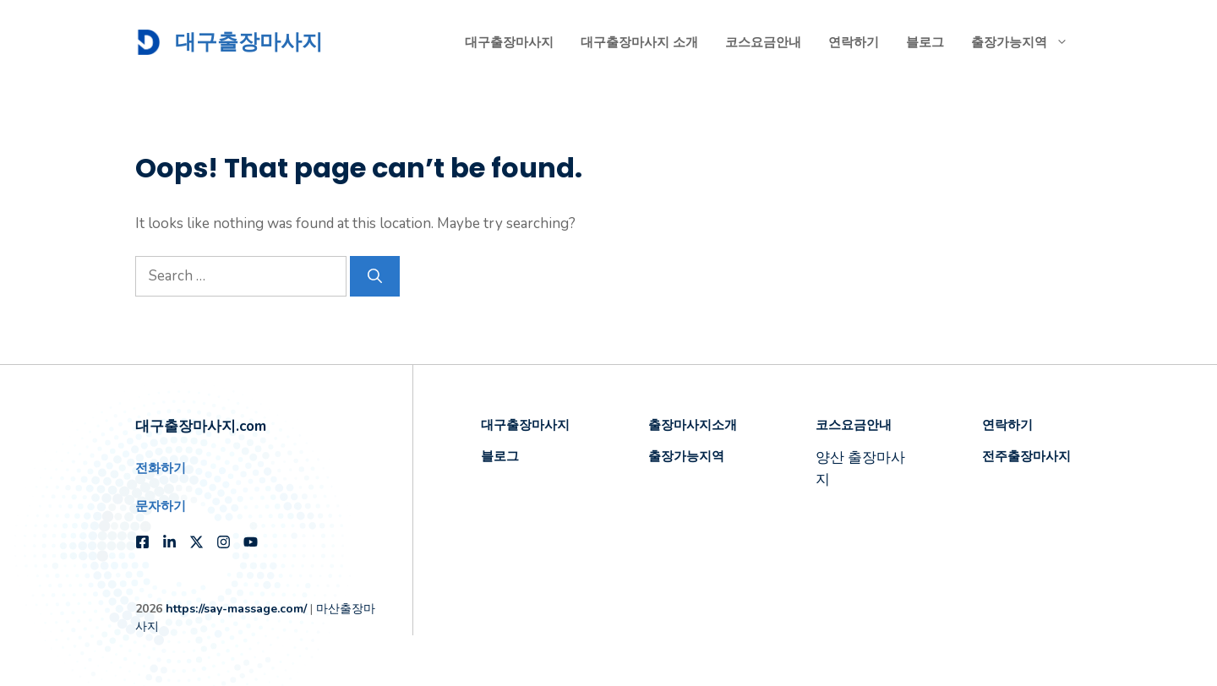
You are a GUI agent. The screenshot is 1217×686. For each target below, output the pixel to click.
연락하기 (853, 42)
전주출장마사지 (1026, 456)
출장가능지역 (1026, 42)
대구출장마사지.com (200, 426)
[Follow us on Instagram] (223, 542)
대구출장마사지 (249, 42)
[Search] (375, 276)
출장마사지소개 (692, 424)
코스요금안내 (763, 42)
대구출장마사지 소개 (639, 42)
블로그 (925, 42)
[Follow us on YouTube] (250, 542)
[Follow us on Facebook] (142, 542)
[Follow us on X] (196, 542)
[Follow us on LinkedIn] (169, 542)
